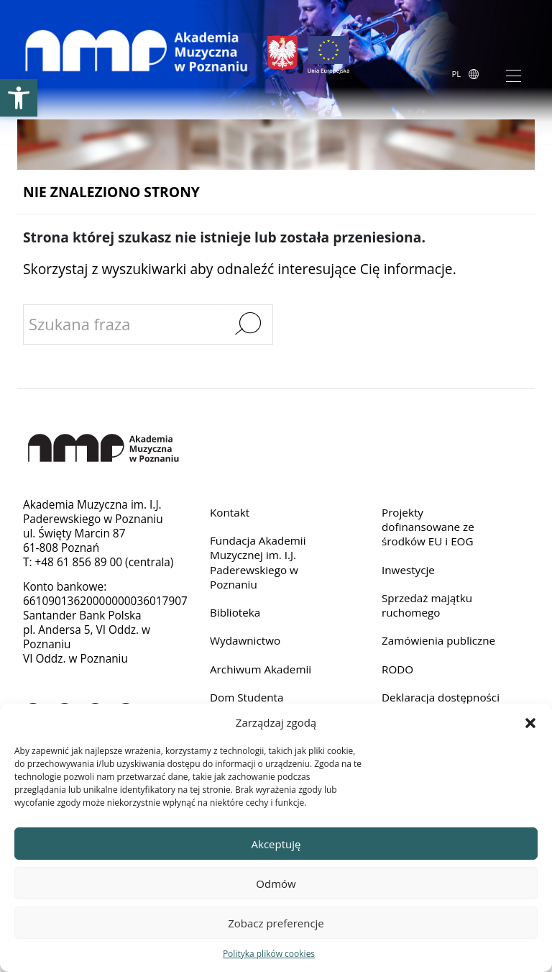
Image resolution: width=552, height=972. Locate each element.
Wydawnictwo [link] (245, 641)
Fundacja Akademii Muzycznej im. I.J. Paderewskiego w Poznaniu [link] (258, 561)
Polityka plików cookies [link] (269, 954)
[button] (530, 722)
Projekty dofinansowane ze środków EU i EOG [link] (428, 526)
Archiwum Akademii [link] (261, 669)
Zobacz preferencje (276, 923)
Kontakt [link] (230, 511)
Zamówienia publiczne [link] (439, 641)
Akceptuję (276, 844)
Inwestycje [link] (409, 569)
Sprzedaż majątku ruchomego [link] (427, 605)
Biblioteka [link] (235, 612)
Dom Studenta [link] (247, 698)
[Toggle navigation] (513, 75)
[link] (18, 98)
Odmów (275, 883)
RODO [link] (398, 669)
